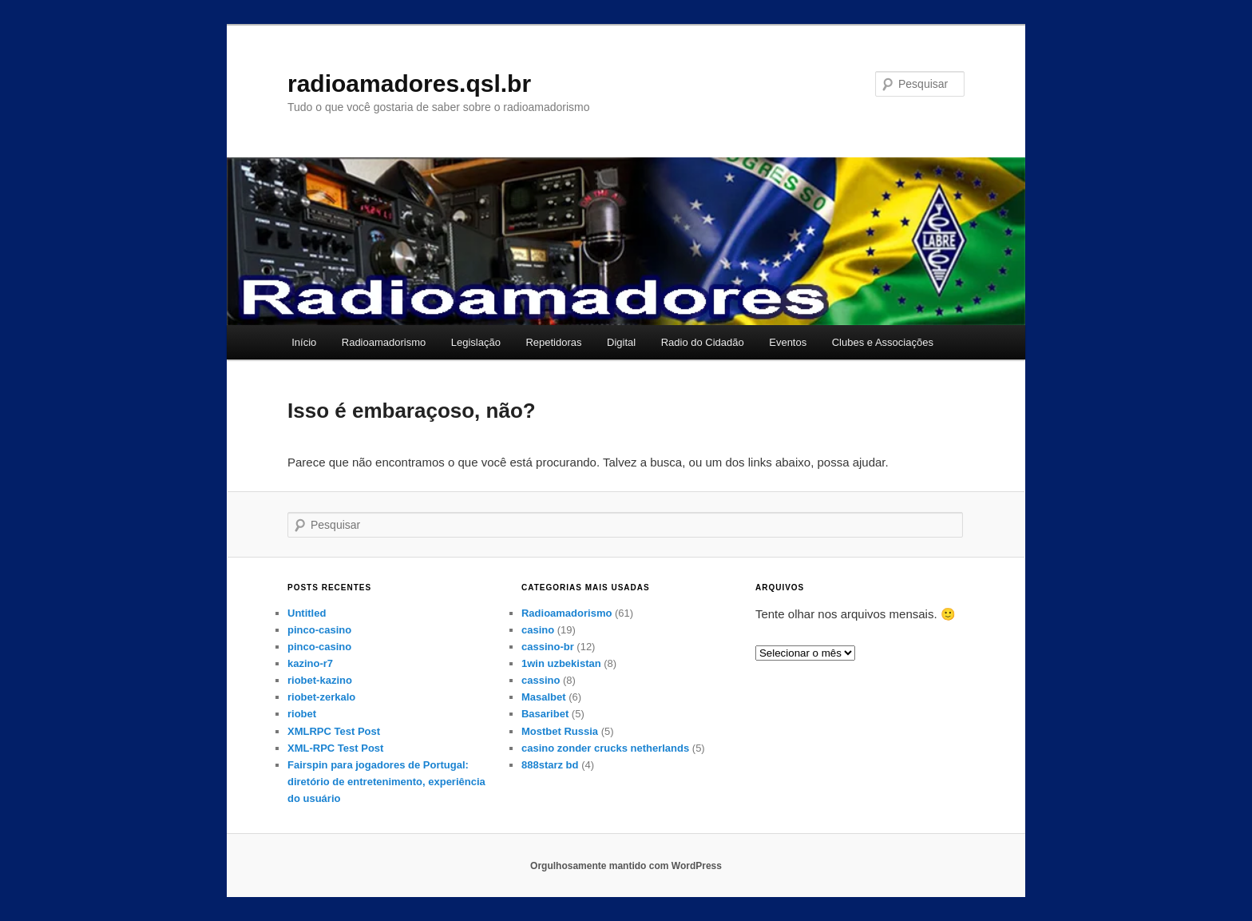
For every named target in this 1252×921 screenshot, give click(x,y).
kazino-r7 (310, 663)
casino (537, 630)
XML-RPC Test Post (335, 748)
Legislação (476, 342)
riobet (301, 714)
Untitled (306, 613)
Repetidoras (553, 342)
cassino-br (547, 647)
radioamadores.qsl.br (409, 83)
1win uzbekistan (561, 663)
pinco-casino (319, 630)
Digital (621, 342)
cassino (540, 680)
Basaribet (545, 714)
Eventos (787, 342)
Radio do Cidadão (702, 342)
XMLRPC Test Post (333, 731)
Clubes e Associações (882, 342)
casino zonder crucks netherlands (605, 748)
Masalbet (543, 697)
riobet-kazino (319, 680)
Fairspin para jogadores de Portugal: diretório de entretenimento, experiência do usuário (386, 781)
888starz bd (550, 765)
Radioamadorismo (384, 342)
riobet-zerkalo (321, 697)
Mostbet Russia (559, 731)
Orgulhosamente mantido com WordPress (626, 865)
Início (303, 342)
